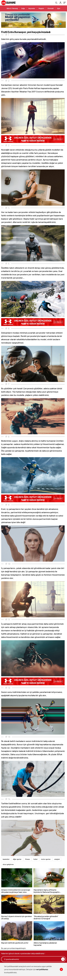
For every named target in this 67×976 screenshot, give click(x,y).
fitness (27, 859)
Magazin (41, 8)
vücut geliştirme (8, 864)
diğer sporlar (17, 859)
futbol (35, 859)
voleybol (57, 859)
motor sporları (46, 859)
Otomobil (51, 8)
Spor (58, 8)
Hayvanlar (31, 8)
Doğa (23, 8)
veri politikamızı (42, 969)
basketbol (6, 859)
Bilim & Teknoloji (12, 8)
